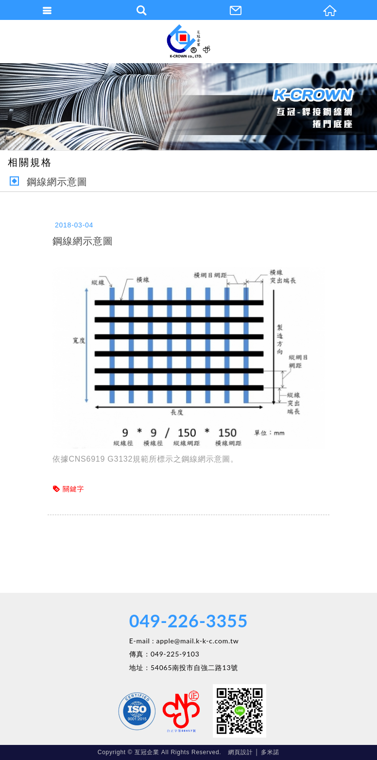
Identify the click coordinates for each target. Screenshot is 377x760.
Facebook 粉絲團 (159, 711)
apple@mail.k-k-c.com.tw (197, 641)
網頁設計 (240, 752)
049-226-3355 (188, 620)
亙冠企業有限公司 (188, 41)
